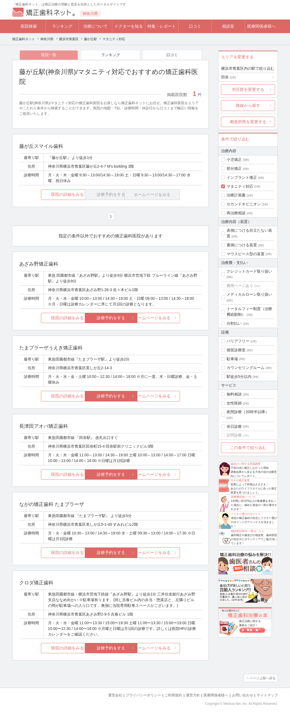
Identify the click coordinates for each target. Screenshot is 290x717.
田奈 (228, 77)
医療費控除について (243, 496)
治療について (95, 26)
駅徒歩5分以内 (239, 376)
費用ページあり (240, 285)
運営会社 (115, 695)
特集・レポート (161, 26)
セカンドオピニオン (244, 204)
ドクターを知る (128, 26)
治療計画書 (236, 195)
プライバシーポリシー (143, 695)
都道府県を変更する (248, 121)
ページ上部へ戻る (262, 678)
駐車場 (232, 359)
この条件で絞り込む (248, 447)
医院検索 (29, 26)
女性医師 (234, 403)
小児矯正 (234, 159)
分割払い (234, 323)
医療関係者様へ (261, 26)
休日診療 (234, 426)
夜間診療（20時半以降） (248, 412)
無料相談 (234, 394)
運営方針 (193, 695)
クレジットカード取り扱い (249, 271)
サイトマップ (267, 695)
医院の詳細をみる (49, 195)
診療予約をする (110, 318)
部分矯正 (234, 168)
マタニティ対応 (240, 186)
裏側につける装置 (242, 245)
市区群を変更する (248, 89)
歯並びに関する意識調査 (245, 463)
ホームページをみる (171, 318)
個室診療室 (236, 350)
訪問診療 (234, 435)
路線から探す (248, 105)
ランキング (62, 26)
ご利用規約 (173, 695)
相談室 (228, 26)
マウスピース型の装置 (246, 254)
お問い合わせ (242, 695)
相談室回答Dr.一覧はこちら (247, 531)
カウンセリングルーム (246, 367)
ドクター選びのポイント (246, 513)
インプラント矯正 (242, 177)
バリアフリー (238, 341)
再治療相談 (236, 213)
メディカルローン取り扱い (249, 294)
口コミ (195, 26)
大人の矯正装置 (240, 480)
